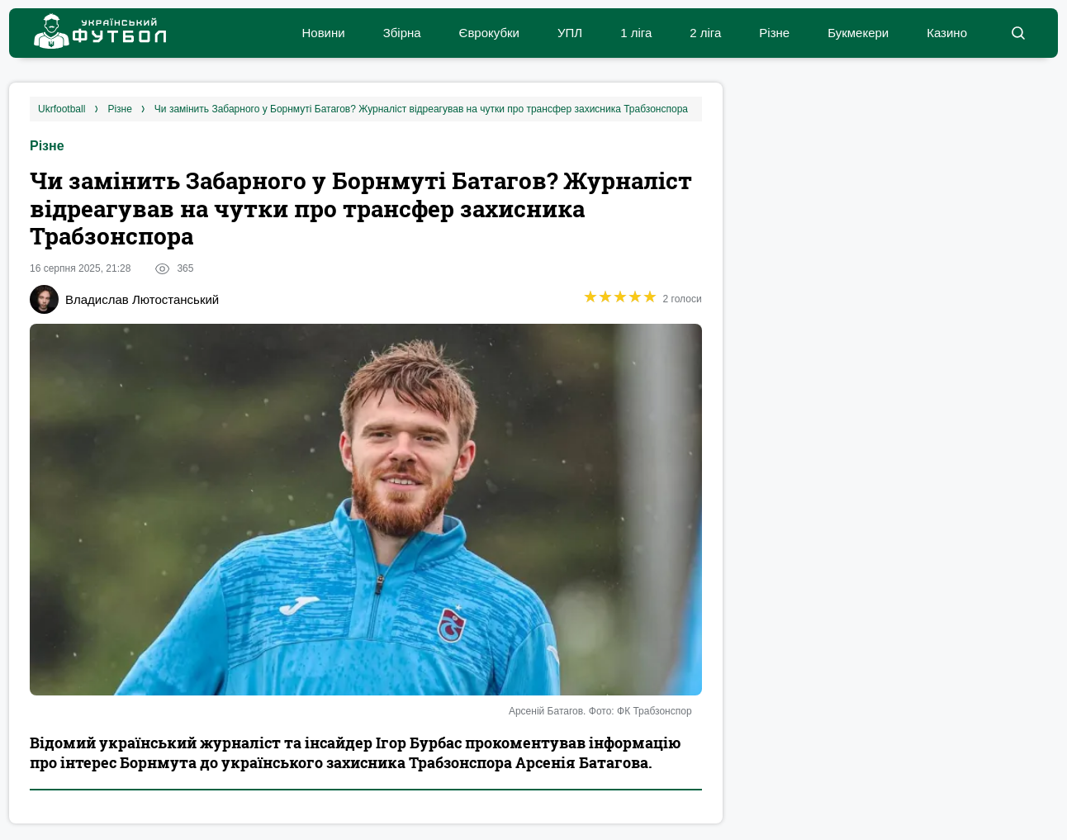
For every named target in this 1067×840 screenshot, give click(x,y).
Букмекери (858, 33)
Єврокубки (489, 33)
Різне (774, 33)
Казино (947, 33)
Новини (322, 33)
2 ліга (705, 33)
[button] (1018, 33)
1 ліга (636, 33)
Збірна (402, 33)
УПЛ (569, 33)
